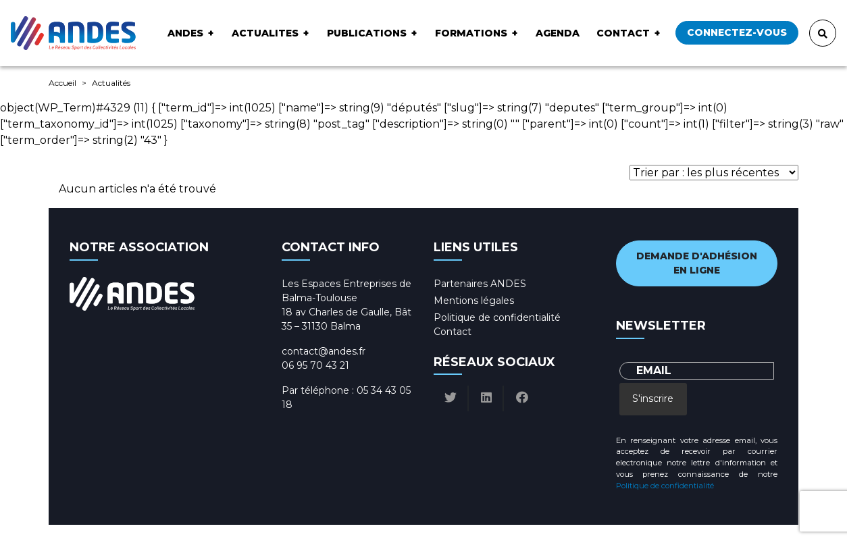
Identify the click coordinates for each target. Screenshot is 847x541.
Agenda (558, 33)
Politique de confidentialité (497, 317)
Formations (471, 33)
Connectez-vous (737, 32)
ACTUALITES (265, 33)
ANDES (185, 33)
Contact (623, 33)
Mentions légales (474, 300)
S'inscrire (652, 398)
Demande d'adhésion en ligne (696, 263)
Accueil (62, 83)
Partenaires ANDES (480, 284)
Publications (367, 33)
